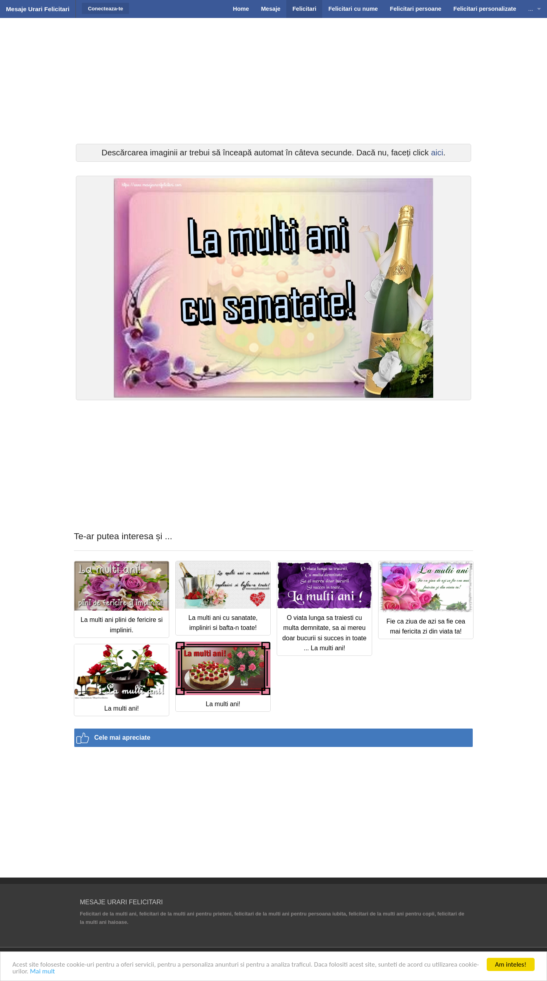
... (530, 9)
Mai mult (42, 971)
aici (437, 152)
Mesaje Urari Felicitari (37, 9)
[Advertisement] (273, 80)
